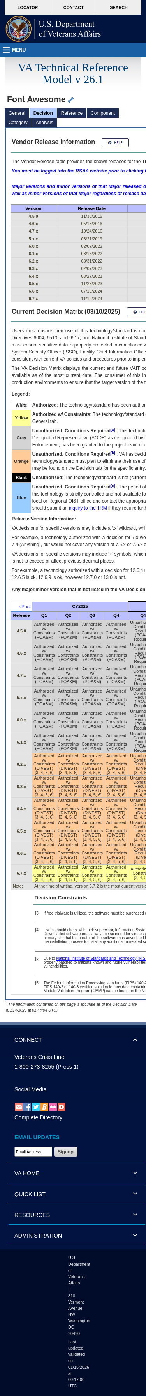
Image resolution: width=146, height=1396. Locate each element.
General (17, 113)
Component (103, 113)
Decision (43, 113)
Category (18, 122)
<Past (25, 606)
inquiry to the (88, 508)
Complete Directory (38, 1117)
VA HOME (27, 1173)
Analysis (44, 122)
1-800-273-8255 (34, 1067)
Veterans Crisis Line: (40, 1057)
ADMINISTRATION (38, 1236)
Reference (72, 113)
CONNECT (28, 1040)
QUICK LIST (30, 1194)
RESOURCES (32, 1215)
